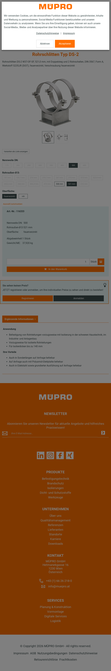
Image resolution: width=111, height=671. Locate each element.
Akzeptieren (65, 43)
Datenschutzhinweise (47, 33)
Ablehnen (45, 43)
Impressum (69, 33)
